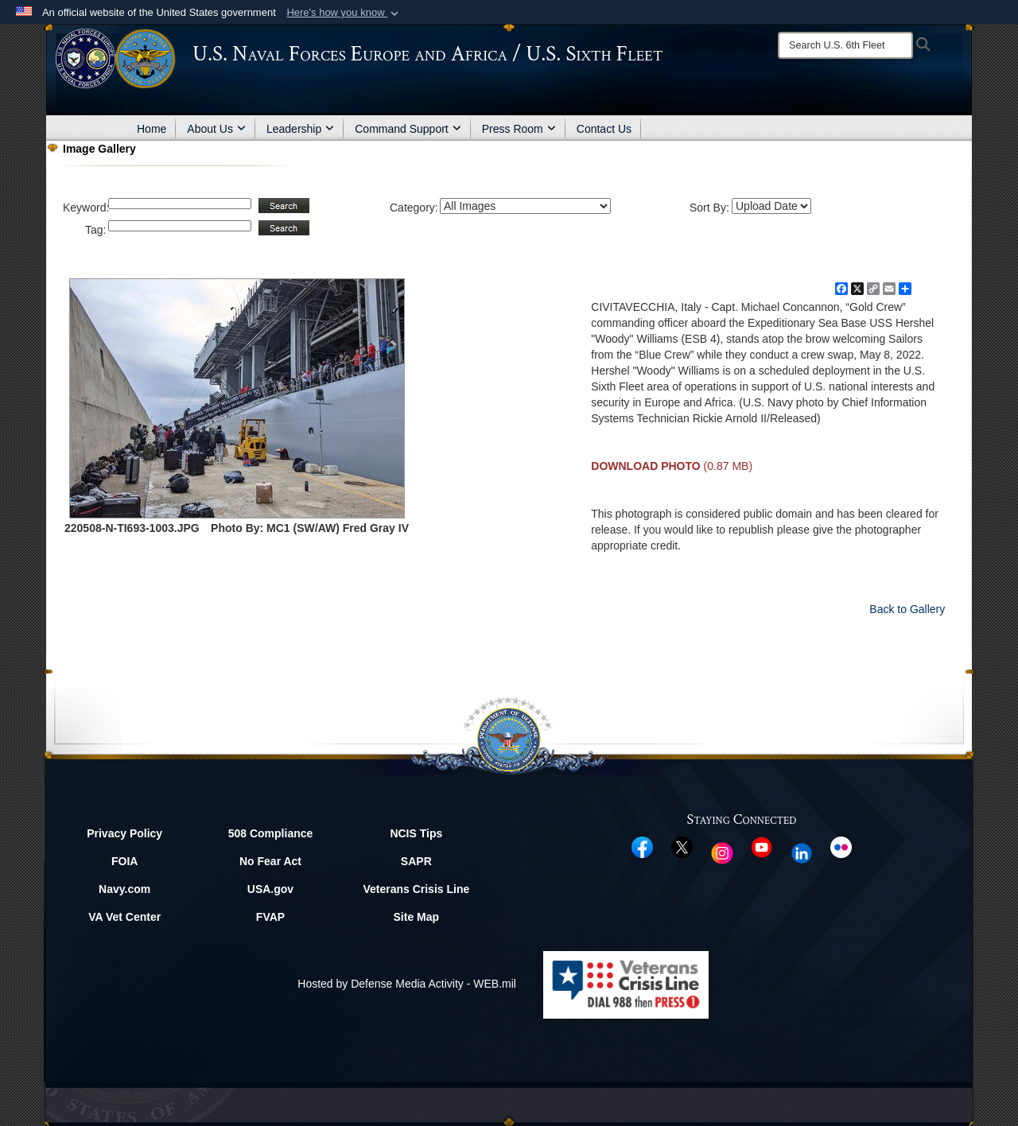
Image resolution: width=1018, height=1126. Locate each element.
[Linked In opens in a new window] (801, 852)
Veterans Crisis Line (416, 889)
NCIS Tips (416, 833)
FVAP (270, 917)
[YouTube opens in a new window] (761, 846)
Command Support (408, 128)
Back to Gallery (907, 609)
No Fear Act (270, 861)
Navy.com (124, 889)
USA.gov (270, 889)
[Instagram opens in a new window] (722, 852)
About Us (216, 128)
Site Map (417, 917)
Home (151, 128)
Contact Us (604, 128)
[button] (344, 13)
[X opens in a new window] (682, 846)
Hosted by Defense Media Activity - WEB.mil (406, 983)
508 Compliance (270, 833)
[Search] (845, 45)
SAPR (416, 861)
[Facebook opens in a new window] (642, 846)
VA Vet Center (124, 917)
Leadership (300, 128)
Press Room (519, 128)
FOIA (124, 861)
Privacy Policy (124, 833)
